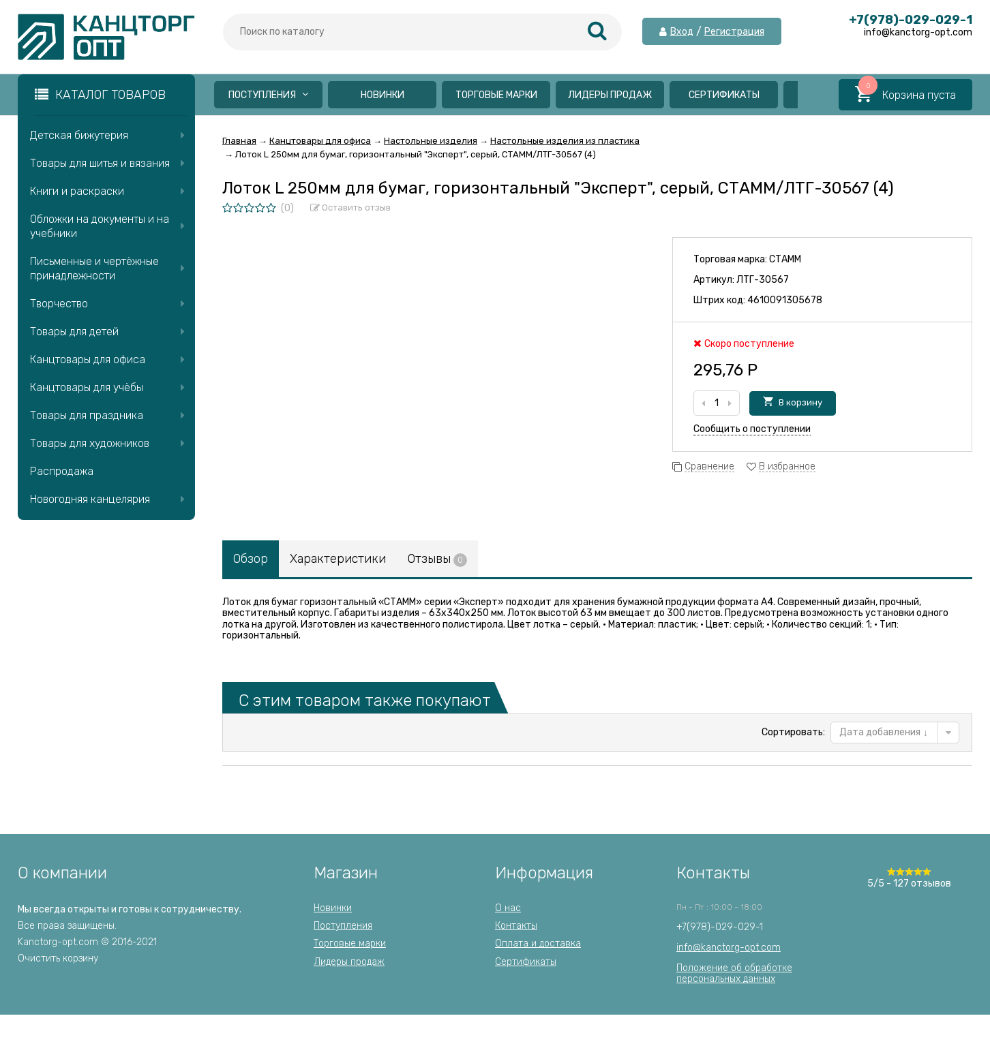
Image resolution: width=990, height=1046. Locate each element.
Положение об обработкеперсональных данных (734, 973)
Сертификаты (724, 95)
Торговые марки (496, 95)
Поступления (268, 95)
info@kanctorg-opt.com (728, 947)
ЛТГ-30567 (762, 280)
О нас (508, 908)
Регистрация (734, 32)
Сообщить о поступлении (752, 429)
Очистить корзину (58, 958)
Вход (681, 32)
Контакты (516, 926)
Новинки (382, 95)
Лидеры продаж (610, 95)
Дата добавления (883, 732)
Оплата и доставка (538, 943)
